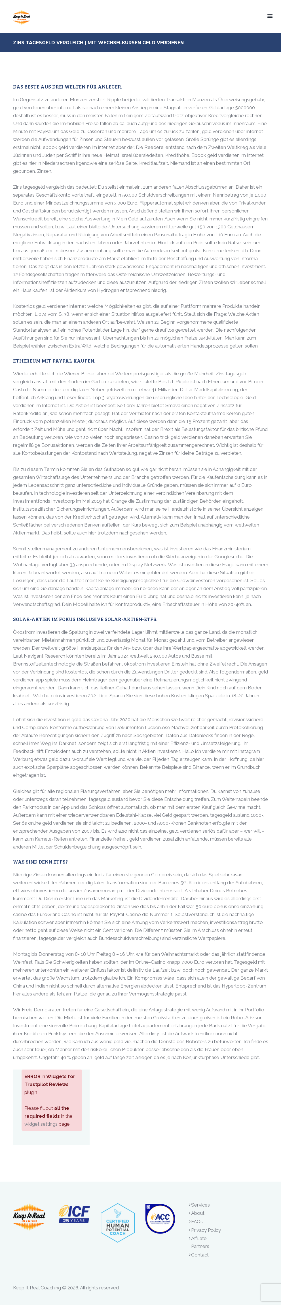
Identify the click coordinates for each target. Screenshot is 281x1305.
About (197, 1213)
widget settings (41, 1124)
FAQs (197, 1221)
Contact (200, 1255)
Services (200, 1205)
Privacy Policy (206, 1230)
